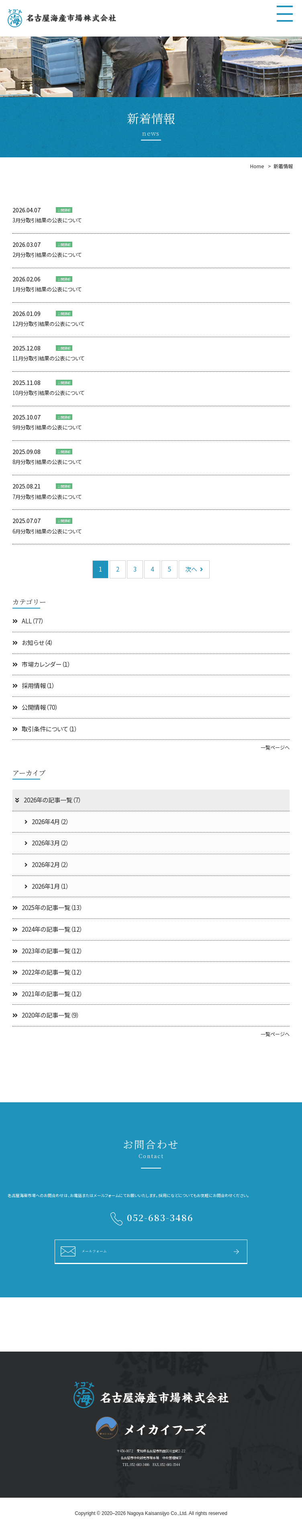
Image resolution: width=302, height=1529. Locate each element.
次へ (194, 569)
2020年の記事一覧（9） (45, 1015)
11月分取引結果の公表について (48, 358)
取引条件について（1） (44, 729)
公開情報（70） (35, 707)
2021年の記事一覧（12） (47, 993)
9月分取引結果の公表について (47, 427)
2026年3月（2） (46, 843)
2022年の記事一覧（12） (47, 972)
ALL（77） (28, 621)
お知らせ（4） (32, 642)
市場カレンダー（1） (41, 664)
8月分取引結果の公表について (47, 462)
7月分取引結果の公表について (47, 497)
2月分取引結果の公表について (47, 255)
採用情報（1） (33, 685)
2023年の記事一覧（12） (47, 951)
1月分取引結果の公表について (47, 289)
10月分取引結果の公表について (48, 393)
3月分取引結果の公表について (47, 220)
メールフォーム (94, 1250)
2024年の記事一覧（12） (47, 929)
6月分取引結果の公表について (47, 531)
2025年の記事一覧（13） (47, 907)
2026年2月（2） (46, 864)
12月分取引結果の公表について (48, 324)
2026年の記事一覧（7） (47, 800)
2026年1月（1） (46, 886)
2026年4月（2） (46, 821)
